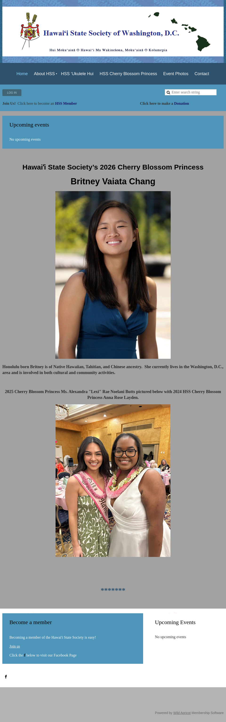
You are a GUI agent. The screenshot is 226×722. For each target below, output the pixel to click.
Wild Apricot (182, 713)
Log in (12, 92)
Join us (14, 646)
